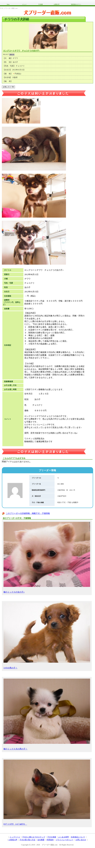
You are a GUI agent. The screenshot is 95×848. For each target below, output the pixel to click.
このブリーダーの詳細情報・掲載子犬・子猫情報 (28, 513)
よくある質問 (63, 837)
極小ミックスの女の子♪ (47, 557)
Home (8, 4)
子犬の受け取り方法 (27, 840)
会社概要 (40, 840)
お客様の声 (56, 4)
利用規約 (50, 840)
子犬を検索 (51, 837)
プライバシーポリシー (64, 840)
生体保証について (78, 837)
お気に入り (8, 87)
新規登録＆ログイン (76, 4)
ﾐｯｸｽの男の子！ (47, 636)
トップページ (15, 837)
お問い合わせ (81, 840)
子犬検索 (40, 4)
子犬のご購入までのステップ (33, 837)
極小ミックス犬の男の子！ (47, 714)
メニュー (24, 4)
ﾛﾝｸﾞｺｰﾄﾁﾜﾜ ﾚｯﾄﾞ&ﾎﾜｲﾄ (47, 792)
